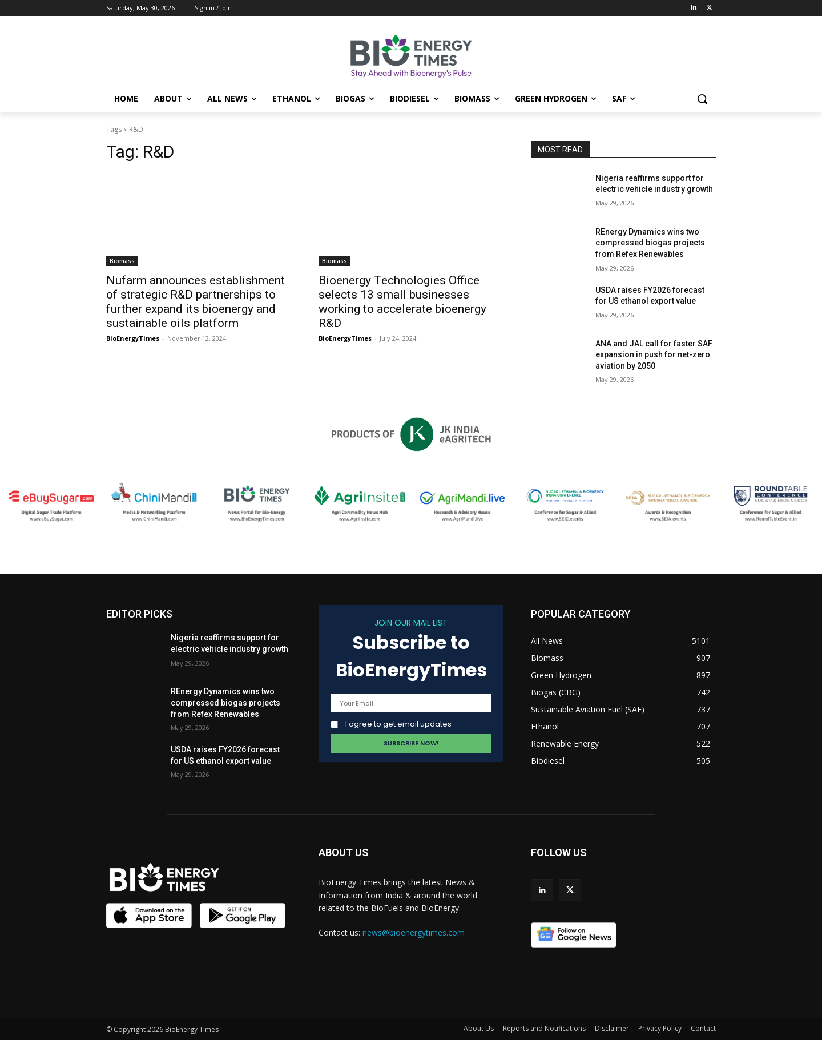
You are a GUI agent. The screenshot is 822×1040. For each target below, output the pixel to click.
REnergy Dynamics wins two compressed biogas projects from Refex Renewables (650, 243)
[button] (702, 98)
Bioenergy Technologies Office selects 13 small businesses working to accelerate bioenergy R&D (402, 301)
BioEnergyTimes (132, 338)
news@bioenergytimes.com (413, 932)
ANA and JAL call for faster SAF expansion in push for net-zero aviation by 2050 (653, 354)
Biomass (122, 261)
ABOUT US (344, 852)
